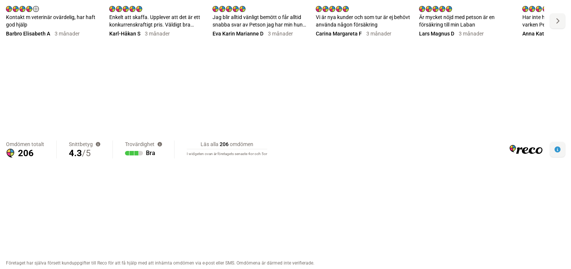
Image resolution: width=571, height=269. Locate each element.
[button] (557, 149)
